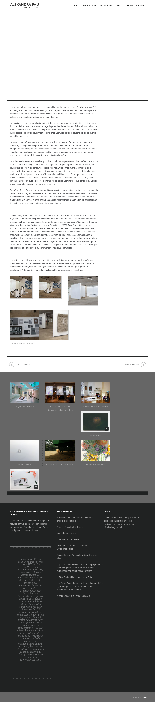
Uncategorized (26, 344)
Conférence (106, 5)
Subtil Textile (23, 365)
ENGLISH (129, 5)
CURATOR (76, 5)
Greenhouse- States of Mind (60, 465)
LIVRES (119, 5)
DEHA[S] (145, 697)
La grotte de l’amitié (24, 407)
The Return (95, 436)
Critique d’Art (90, 5)
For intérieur (24, 465)
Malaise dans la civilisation (95, 407)
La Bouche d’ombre (95, 465)
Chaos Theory (132, 365)
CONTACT (140, 5)
